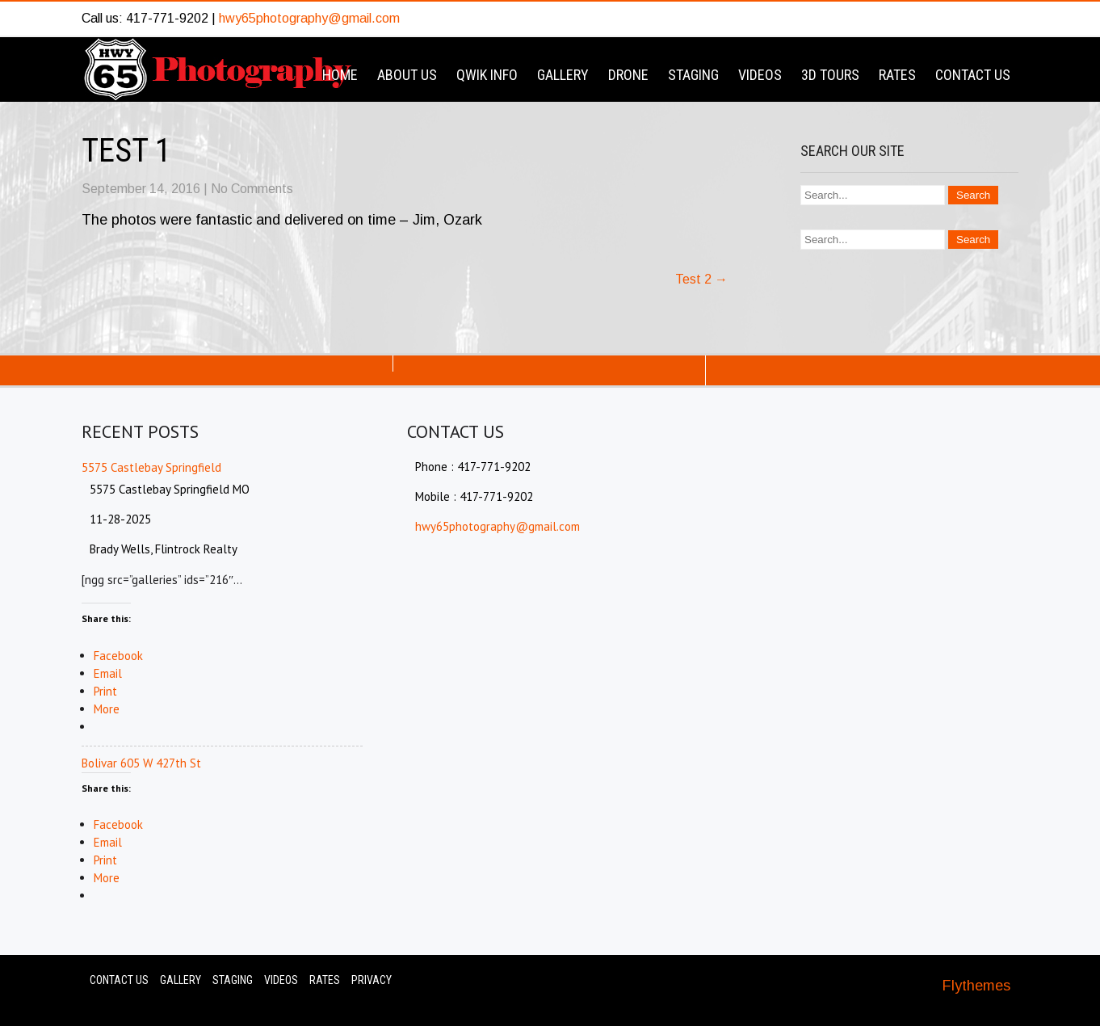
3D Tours (830, 74)
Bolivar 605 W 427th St (141, 763)
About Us (407, 74)
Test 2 (701, 279)
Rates (897, 74)
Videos (760, 74)
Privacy (371, 979)
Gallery (563, 74)
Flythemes (976, 986)
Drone (628, 74)
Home (340, 74)
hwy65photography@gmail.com (309, 18)
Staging (693, 74)
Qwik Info (487, 74)
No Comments (252, 189)
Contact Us (972, 74)
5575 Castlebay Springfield (151, 467)
